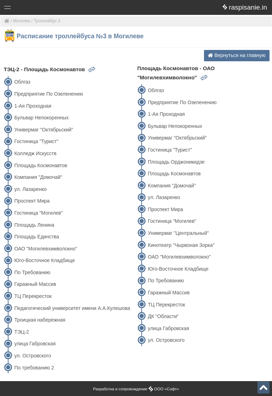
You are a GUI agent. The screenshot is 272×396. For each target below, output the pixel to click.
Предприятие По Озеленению (48, 94)
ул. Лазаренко (30, 189)
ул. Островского (32, 355)
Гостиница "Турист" (36, 141)
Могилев (21, 20)
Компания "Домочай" (38, 177)
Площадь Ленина (34, 225)
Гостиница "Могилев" (38, 213)
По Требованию (32, 272)
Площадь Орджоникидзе (176, 162)
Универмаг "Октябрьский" (43, 129)
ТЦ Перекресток (32, 296)
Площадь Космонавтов (40, 165)
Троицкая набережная (39, 320)
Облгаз (22, 82)
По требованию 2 (34, 367)
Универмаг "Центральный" (178, 233)
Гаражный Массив (35, 284)
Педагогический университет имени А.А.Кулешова (72, 308)
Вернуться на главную (237, 55)
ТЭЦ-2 (21, 332)
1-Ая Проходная (32, 106)
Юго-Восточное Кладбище (44, 260)
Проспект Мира (32, 201)
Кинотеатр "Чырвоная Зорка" (181, 245)
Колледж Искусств (35, 153)
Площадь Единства (36, 236)
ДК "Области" (163, 316)
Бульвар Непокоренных (41, 117)
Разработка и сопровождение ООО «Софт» (136, 389)
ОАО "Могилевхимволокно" (45, 248)
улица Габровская (35, 343)
